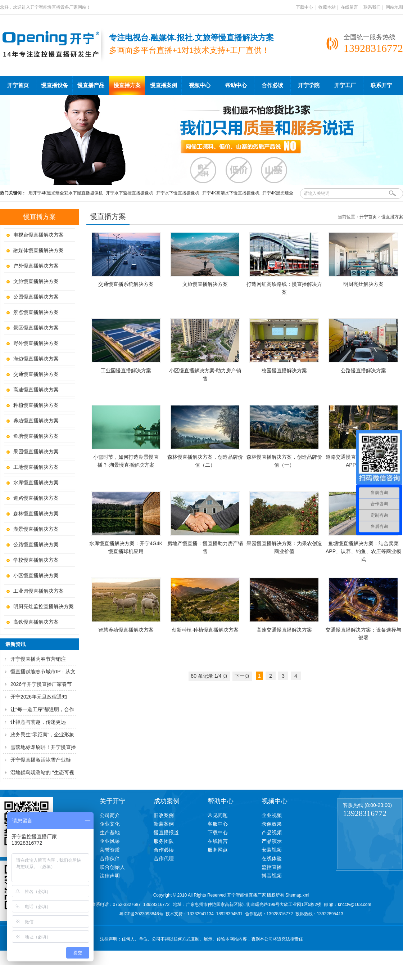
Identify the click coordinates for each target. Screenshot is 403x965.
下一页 (242, 676)
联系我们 (372, 7)
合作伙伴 (110, 858)
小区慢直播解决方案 (36, 575)
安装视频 (272, 850)
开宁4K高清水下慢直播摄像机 (230, 193)
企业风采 (110, 841)
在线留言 (349, 7)
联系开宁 (381, 85)
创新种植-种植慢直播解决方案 (205, 630)
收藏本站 (327, 7)
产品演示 (272, 841)
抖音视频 (272, 876)
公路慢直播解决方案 (36, 544)
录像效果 (272, 824)
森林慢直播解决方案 (36, 513)
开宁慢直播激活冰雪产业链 (40, 760)
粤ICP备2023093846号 (141, 913)
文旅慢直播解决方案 (36, 281)
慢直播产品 (90, 85)
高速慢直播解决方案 (36, 389)
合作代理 (164, 858)
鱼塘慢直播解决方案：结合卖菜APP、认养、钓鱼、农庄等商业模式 (363, 551)
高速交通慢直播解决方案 (284, 630)
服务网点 (218, 850)
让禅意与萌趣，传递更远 (38, 722)
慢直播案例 (163, 85)
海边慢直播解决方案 (36, 359)
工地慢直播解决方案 (36, 467)
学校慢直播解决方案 (36, 560)
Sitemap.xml (297, 895)
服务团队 (164, 841)
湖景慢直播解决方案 (36, 529)
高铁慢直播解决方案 (36, 622)
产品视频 (272, 832)
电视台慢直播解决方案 (38, 235)
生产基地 (110, 832)
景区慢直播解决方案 (36, 328)
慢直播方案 (127, 85)
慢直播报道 (166, 832)
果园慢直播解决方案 (36, 451)
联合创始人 (112, 867)
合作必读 (272, 85)
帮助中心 (236, 85)
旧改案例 (164, 815)
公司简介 (110, 815)
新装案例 (164, 824)
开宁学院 (309, 85)
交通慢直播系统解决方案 (126, 284)
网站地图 (394, 7)
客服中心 (218, 824)
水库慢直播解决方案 (36, 482)
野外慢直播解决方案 (36, 343)
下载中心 (304, 7)
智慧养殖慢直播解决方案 (126, 630)
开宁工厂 (345, 85)
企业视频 (272, 815)
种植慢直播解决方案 (36, 405)
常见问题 (218, 815)
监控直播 (272, 867)
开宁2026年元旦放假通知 (38, 697)
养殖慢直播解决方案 (36, 420)
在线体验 (272, 858)
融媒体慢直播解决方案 (38, 250)
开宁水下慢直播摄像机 (177, 193)
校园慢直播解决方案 (284, 370)
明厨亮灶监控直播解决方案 (43, 606)
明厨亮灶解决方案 (363, 284)
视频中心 (199, 85)
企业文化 (110, 824)
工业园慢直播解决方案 (38, 591)
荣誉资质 (110, 850)
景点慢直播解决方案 (36, 312)
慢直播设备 (54, 85)
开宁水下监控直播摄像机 (129, 193)
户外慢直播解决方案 (36, 266)
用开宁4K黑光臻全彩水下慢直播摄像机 (65, 193)
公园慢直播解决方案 (36, 297)
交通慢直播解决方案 (36, 374)
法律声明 (110, 876)
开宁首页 (18, 85)
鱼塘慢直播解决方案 (36, 436)
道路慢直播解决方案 (36, 498)
